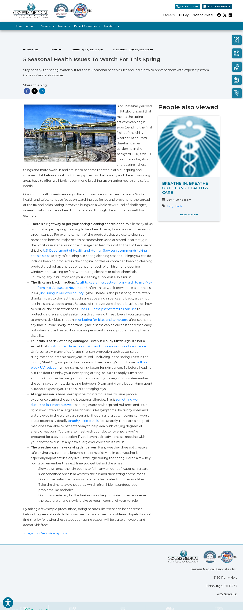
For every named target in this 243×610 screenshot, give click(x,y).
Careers (168, 15)
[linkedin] (230, 15)
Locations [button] (112, 26)
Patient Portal (202, 15)
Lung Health (174, 206)
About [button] (31, 26)
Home (18, 26)
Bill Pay (183, 15)
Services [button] (47, 26)
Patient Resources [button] (87, 26)
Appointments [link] (217, 6)
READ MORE (189, 214)
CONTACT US (187, 6)
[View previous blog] (30, 49)
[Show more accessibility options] (8, 602)
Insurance (64, 26)
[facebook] (219, 15)
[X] (225, 15)
